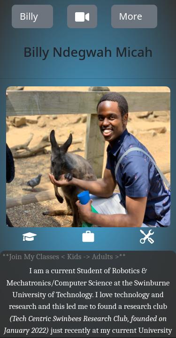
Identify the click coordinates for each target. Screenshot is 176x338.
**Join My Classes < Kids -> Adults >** (64, 256)
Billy (29, 16)
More (130, 16)
